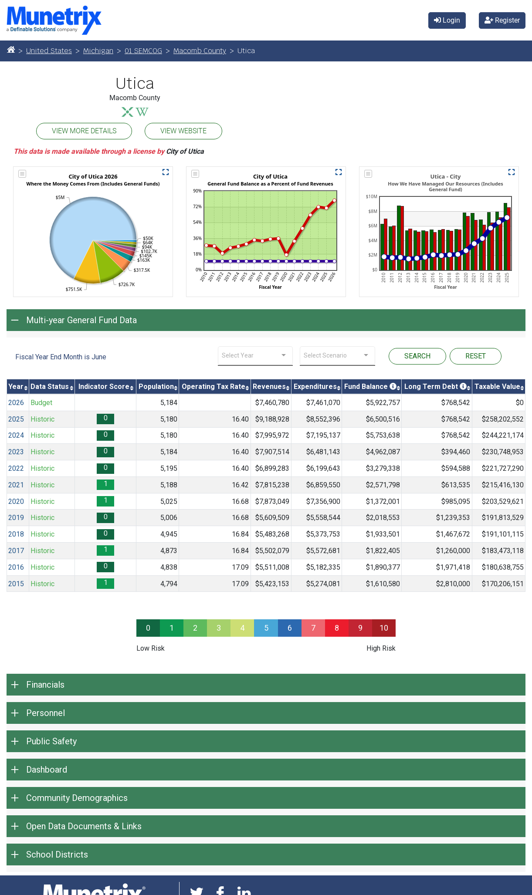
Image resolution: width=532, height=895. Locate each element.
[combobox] (255, 355)
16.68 (240, 501)
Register (502, 20)
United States (49, 50)
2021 (16, 485)
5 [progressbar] (266, 627)
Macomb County (199, 50)
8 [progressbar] (337, 627)
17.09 (240, 567)
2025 (16, 419)
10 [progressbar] (384, 627)
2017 (16, 551)
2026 (16, 403)
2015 (16, 584)
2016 (16, 567)
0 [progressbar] (148, 627)
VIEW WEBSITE (183, 131)
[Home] (11, 49)
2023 (16, 452)
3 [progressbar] (219, 627)
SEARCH (417, 356)
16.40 (240, 419)
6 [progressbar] (290, 627)
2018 (16, 534)
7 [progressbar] (313, 627)
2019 (16, 517)
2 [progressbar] (195, 627)
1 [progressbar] (171, 627)
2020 (16, 501)
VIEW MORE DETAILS (84, 131)
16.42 (240, 485)
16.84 (240, 534)
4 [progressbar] (242, 627)
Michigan (98, 50)
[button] (166, 172)
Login (447, 20)
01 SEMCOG (143, 50)
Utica (134, 83)
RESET (475, 356)
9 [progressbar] (360, 627)
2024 (16, 435)
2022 (16, 468)
